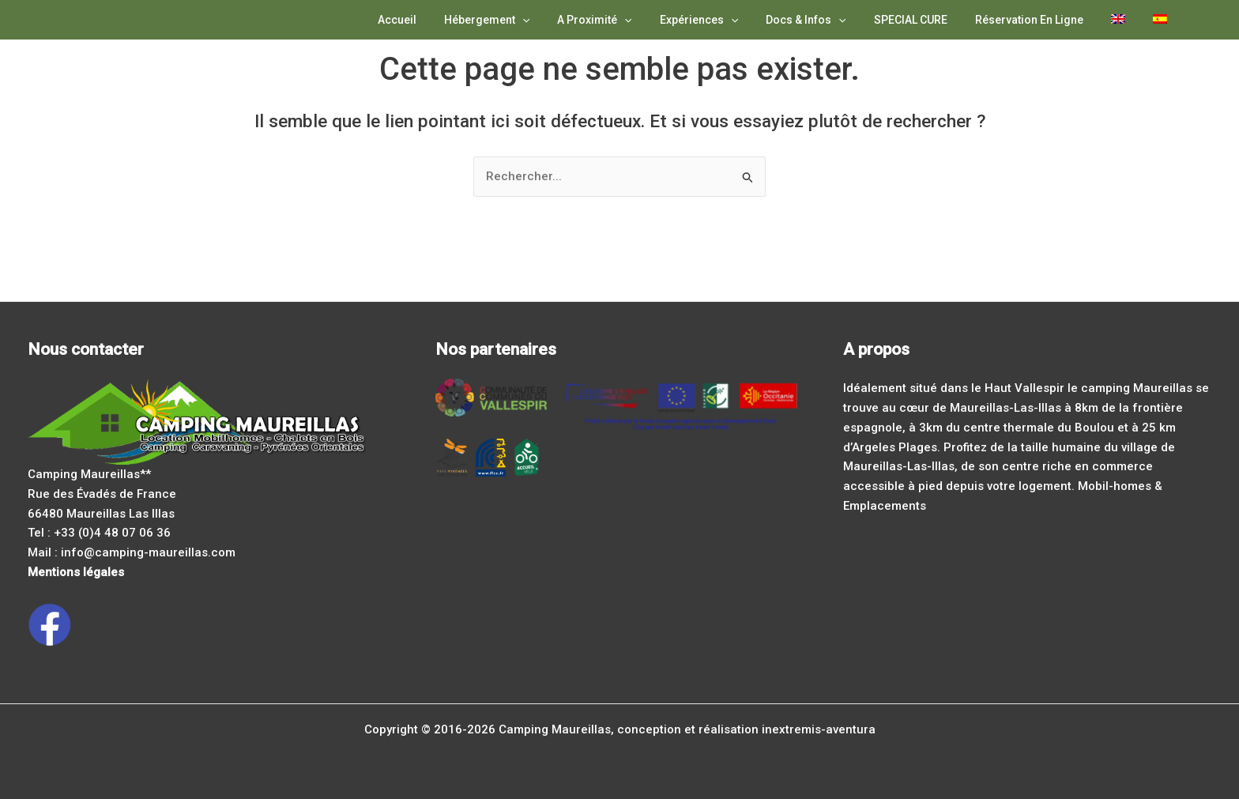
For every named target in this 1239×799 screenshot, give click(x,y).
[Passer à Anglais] (1126, 20)
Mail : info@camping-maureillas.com (131, 552)
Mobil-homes (1114, 486)
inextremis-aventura (819, 729)
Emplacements (884, 506)
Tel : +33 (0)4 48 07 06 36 (99, 533)
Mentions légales (76, 572)
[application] (563, 20)
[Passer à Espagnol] (1162, 20)
